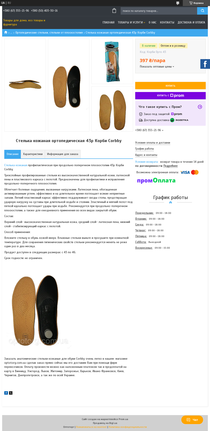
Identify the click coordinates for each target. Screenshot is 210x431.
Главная (108, 22)
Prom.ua (123, 419)
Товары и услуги (130, 22)
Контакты (167, 22)
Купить (170, 85)
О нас (152, 22)
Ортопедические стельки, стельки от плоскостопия (49, 32)
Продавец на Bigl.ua (105, 423)
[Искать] (202, 11)
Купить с (170, 96)
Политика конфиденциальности (128, 426)
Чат (192, 420)
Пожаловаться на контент (91, 426)
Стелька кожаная (15, 165)
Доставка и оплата (191, 22)
